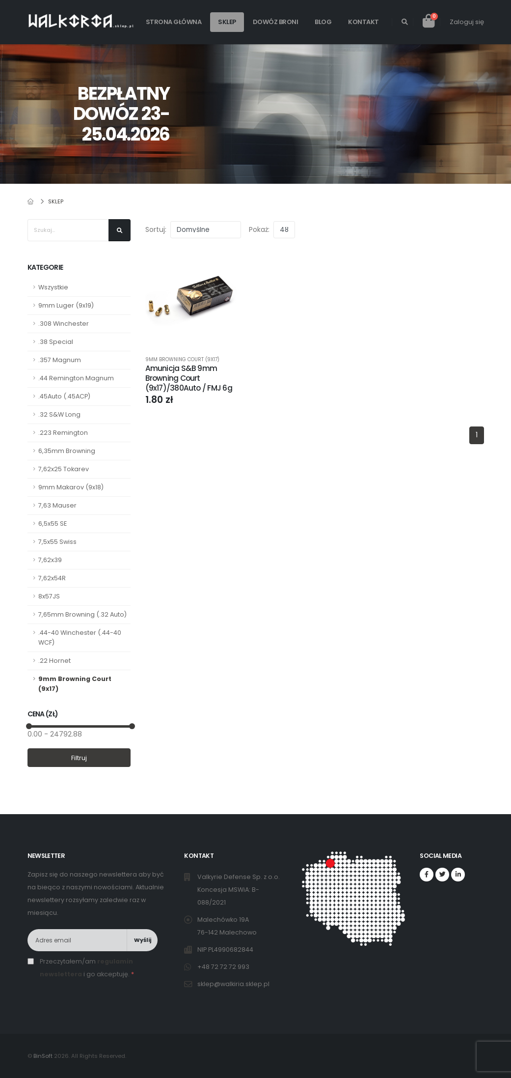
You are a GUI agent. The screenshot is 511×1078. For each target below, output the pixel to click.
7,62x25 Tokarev (63, 469)
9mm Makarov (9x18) (71, 487)
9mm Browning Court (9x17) (74, 684)
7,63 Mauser (57, 505)
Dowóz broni (275, 22)
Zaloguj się (467, 22)
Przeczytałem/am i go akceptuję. (87, 967)
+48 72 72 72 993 (224, 967)
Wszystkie (53, 287)
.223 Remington (63, 432)
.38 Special (55, 342)
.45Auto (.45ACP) (64, 396)
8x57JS (49, 596)
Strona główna (174, 22)
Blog (323, 22)
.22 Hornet (54, 660)
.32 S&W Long (59, 414)
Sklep (227, 22)
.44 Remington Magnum (76, 378)
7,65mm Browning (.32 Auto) (82, 614)
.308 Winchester (63, 323)
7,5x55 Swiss (57, 542)
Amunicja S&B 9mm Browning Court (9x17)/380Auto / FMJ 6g (188, 378)
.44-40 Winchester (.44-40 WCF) (79, 637)
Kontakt (363, 22)
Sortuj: (155, 229)
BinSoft (43, 1056)
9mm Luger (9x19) (66, 305)
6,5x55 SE (52, 523)
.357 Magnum (59, 360)
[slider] (28, 726)
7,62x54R (52, 578)
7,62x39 (50, 560)
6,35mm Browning (66, 451)
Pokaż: (259, 229)
